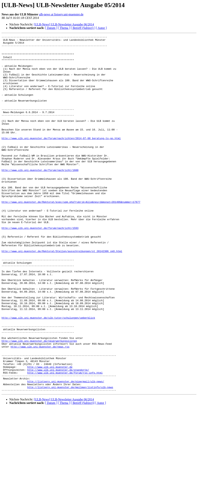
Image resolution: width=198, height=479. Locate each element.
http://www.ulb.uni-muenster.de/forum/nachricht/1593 (40, 266)
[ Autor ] (101, 28)
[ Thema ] (64, 28)
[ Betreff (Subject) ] (83, 28)
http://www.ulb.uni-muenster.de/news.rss (40, 409)
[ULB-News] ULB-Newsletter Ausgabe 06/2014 (64, 24)
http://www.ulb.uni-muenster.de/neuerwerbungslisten (39, 402)
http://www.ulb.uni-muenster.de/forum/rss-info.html (65, 440)
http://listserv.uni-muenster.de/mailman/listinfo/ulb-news (70, 458)
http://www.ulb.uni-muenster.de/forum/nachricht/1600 (40, 197)
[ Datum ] (51, 28)
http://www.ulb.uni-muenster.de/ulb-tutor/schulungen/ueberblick (48, 374)
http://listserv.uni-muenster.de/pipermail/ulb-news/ (65, 451)
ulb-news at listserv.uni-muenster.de (61, 14)
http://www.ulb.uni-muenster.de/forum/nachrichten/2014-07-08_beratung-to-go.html (61, 159)
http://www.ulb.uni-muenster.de (50, 433)
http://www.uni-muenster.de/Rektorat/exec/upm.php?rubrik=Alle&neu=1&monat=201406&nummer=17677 (71, 235)
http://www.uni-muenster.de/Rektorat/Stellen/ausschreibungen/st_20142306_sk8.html (62, 294)
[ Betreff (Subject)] (82, 474)
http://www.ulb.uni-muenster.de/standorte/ (58, 437)
